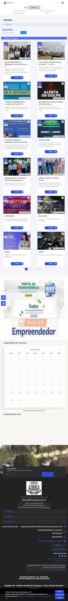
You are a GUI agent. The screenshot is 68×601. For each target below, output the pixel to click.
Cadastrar (48, 474)
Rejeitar (59, 597)
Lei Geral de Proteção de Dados (56, 570)
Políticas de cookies (60, 560)
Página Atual (9, 24)
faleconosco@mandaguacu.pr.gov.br (50, 541)
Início (3, 24)
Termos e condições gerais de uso (57, 558)
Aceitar (59, 591)
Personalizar (60, 594)
